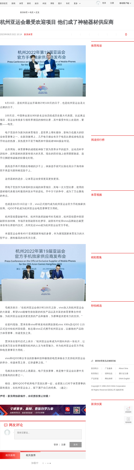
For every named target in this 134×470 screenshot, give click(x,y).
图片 (60, 3)
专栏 (68, 3)
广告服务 (108, 368)
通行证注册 (123, 373)
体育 (21, 3)
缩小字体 (66, 34)
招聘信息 (108, 373)
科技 (44, 3)
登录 (56, 444)
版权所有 (120, 390)
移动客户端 (125, 3)
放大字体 (75, 34)
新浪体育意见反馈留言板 (105, 361)
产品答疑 (95, 378)
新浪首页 (4, 3)
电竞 (32, 12)
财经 (29, 3)
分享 (111, 34)
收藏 (84, 34)
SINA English (124, 378)
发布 (75, 444)
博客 (52, 3)
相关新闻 (10, 455)
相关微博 (30, 455)
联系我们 (95, 373)
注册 (112, 3)
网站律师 (108, 378)
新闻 (13, 3)
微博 (93, 34)
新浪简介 (95, 368)
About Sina (123, 368)
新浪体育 (24, 12)
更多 (77, 3)
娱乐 (37, 3)
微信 (102, 34)
